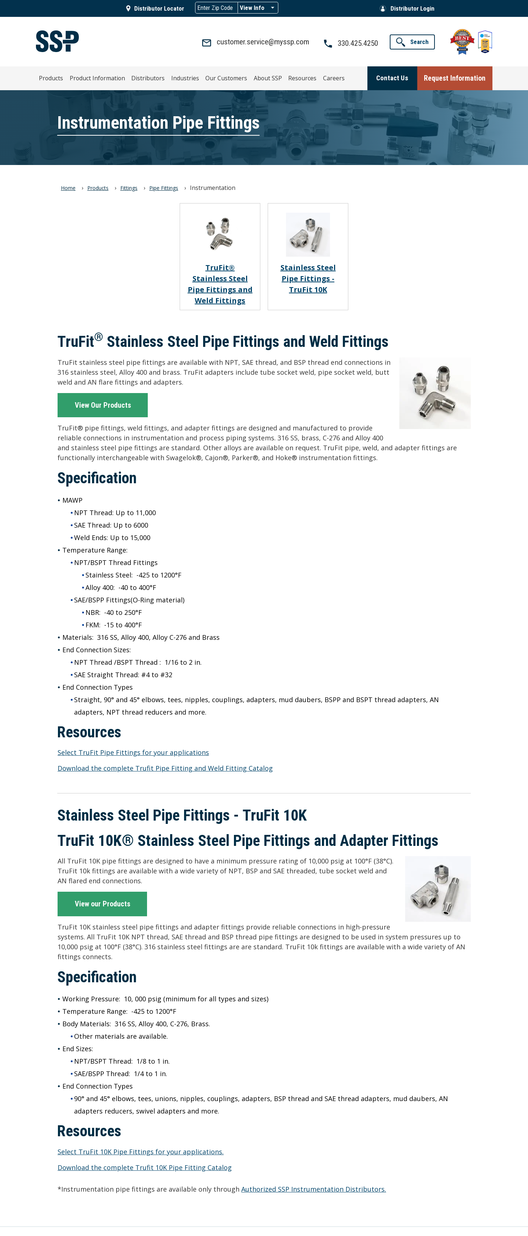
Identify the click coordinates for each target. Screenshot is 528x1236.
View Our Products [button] (103, 404)
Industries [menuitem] (171, 76)
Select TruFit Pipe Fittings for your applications (133, 751)
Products (98, 187)
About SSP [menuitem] (243, 76)
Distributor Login (412, 8)
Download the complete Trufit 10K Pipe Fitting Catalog (145, 1166)
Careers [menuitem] (301, 76)
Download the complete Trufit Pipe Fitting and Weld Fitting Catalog (165, 767)
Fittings (129, 187)
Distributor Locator (159, 8)
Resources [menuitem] (273, 76)
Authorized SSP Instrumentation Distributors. (313, 1188)
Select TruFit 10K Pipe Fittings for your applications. (141, 1151)
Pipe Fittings (163, 187)
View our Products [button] (102, 903)
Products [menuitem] (55, 76)
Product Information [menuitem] (96, 76)
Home (68, 187)
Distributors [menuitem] (140, 76)
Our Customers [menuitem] (207, 76)
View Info (252, 7)
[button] (412, 41)
